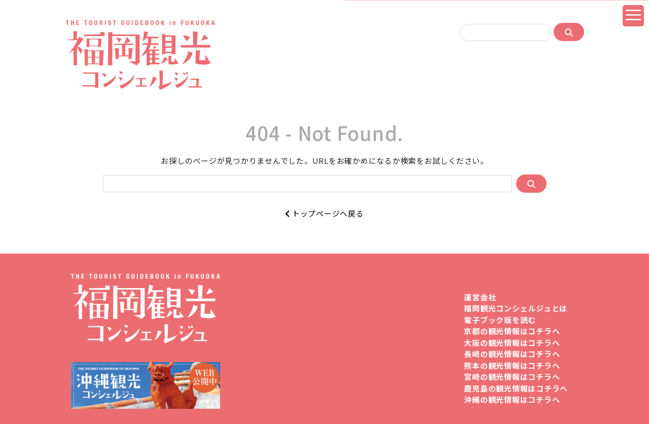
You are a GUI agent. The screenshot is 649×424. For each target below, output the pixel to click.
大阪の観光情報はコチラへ (512, 342)
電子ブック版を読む (500, 319)
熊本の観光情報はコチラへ (512, 365)
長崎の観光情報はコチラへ (512, 353)
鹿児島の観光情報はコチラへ (516, 388)
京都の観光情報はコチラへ (512, 331)
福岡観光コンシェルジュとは (515, 308)
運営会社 (480, 297)
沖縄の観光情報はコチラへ (512, 399)
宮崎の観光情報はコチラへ (512, 376)
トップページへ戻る (324, 213)
